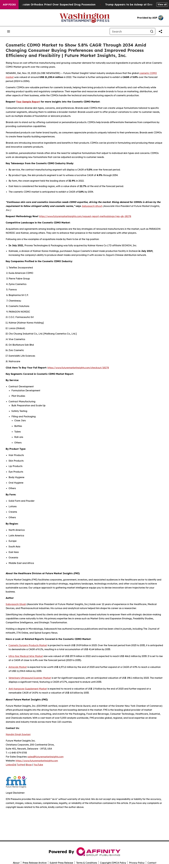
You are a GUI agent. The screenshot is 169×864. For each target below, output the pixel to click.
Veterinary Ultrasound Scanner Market (30, 677)
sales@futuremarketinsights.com (45, 756)
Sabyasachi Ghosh (16, 604)
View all (162, 4)
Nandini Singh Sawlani (18, 734)
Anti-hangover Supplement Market (28, 688)
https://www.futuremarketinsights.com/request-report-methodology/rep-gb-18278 (85, 216)
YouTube (38, 764)
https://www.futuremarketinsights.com (37, 760)
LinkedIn (11, 764)
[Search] (129, 31)
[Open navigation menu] (8, 31)
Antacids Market (18, 667)
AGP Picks (9, 4)
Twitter (20, 764)
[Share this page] (160, 31)
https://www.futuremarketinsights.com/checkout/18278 (78, 367)
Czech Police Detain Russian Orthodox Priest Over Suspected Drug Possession (55, 4)
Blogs (29, 764)
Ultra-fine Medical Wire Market (26, 656)
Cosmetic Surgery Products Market (28, 645)
